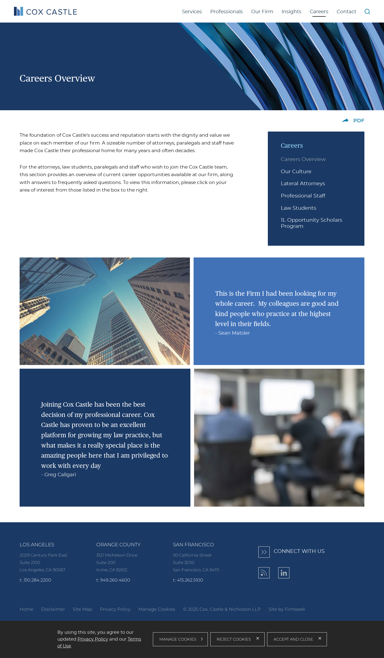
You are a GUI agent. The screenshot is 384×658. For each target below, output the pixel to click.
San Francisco (193, 545)
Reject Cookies (234, 639)
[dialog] (192, 639)
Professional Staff (303, 196)
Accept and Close (293, 639)
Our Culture (296, 171)
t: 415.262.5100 (188, 580)
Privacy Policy (115, 609)
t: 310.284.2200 (35, 580)
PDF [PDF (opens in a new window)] (358, 120)
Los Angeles (37, 545)
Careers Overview (303, 159)
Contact (346, 11)
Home (26, 609)
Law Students (298, 208)
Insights (291, 11)
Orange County (118, 545)
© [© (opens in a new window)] (185, 609)
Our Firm (262, 11)
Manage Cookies (156, 609)
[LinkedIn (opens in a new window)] (284, 573)
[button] (345, 120)
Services (192, 11)
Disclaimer (53, 609)
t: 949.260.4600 (113, 580)
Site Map (82, 609)
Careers (319, 11)
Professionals (226, 11)
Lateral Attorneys (303, 183)
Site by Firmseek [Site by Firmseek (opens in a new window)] (287, 609)
